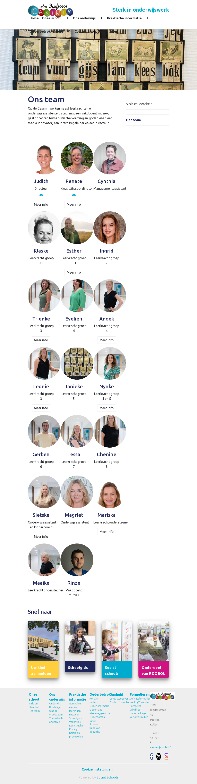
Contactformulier (117, 702)
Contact (81, 31)
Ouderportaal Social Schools (96, 721)
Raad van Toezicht (94, 730)
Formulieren (108, 31)
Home (34, 18)
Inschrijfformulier (137, 702)
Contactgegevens (117, 698)
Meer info (41, 204)
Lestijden (74, 714)
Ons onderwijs (84, 18)
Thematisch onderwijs (56, 720)
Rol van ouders (93, 700)
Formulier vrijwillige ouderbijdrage (137, 710)
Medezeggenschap (96, 713)
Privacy (73, 729)
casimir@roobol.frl (161, 747)
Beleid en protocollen (76, 735)
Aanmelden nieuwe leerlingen (75, 707)
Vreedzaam (56, 714)
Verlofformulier (137, 717)
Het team (133, 120)
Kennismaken (76, 725)
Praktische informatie (124, 18)
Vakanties (74, 722)
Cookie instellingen (97, 769)
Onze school (51, 18)
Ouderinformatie (96, 706)
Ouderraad (95, 709)
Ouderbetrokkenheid (46, 31)
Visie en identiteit (139, 104)
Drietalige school (55, 709)
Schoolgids (75, 718)
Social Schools (107, 777)
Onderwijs (55, 703)
